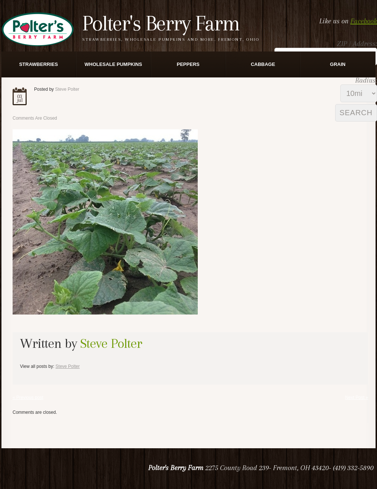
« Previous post (28, 397)
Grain (338, 64)
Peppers (188, 64)
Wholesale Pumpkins (113, 64)
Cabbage (263, 64)
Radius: (366, 80)
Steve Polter (67, 89)
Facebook (363, 21)
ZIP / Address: (357, 44)
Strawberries (38, 64)
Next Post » (356, 397)
